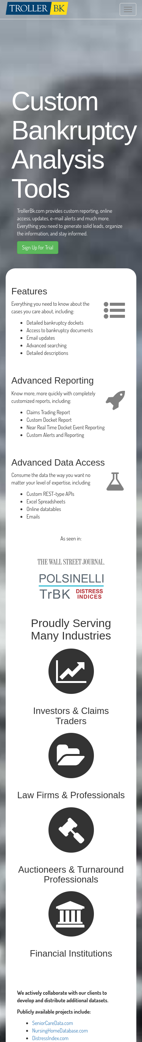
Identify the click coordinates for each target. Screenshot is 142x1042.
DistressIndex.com (50, 1038)
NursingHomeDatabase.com (60, 1030)
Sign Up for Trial (37, 247)
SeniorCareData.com (52, 1023)
